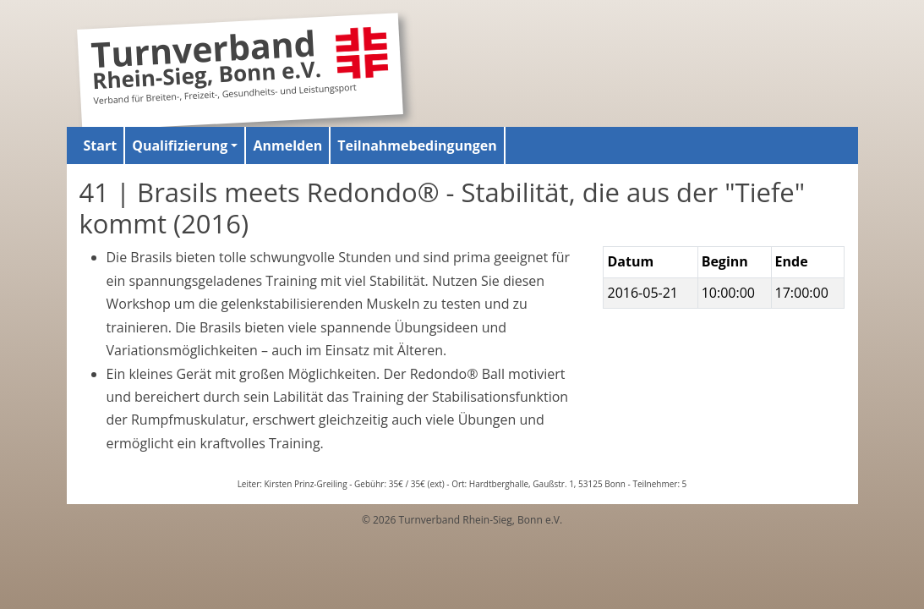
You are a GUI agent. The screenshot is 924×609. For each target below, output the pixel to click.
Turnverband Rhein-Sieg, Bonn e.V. (205, 62)
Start (101, 145)
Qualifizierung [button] (179, 145)
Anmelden (287, 145)
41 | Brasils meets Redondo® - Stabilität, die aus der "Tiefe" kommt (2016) (442, 207)
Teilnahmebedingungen (417, 145)
